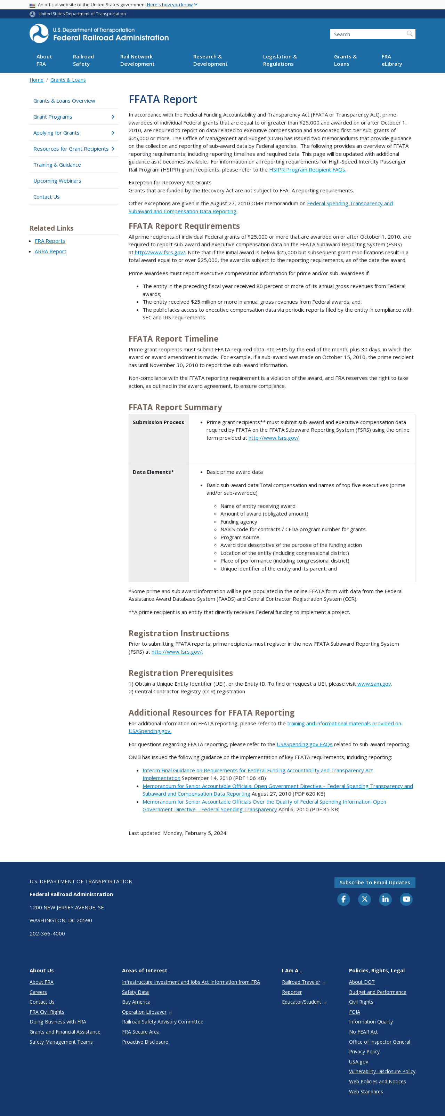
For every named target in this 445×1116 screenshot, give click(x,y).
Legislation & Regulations (280, 60)
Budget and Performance (377, 992)
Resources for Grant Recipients (73, 148)
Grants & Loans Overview (64, 100)
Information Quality (371, 1021)
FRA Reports (50, 240)
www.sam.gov (374, 683)
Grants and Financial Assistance (65, 1031)
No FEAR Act (363, 1031)
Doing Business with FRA (58, 1021)
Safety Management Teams (61, 1041)
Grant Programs (73, 116)
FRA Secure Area (141, 1031)
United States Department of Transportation (82, 14)
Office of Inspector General (379, 1041)
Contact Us (46, 196)
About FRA (44, 60)
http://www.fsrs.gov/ (274, 437)
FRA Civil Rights (47, 1012)
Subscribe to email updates (375, 882)
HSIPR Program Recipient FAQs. (307, 169)
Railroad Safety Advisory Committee (162, 1021)
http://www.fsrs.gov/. (160, 252)
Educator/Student (304, 1001)
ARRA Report (50, 251)
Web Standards (366, 1091)
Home (36, 80)
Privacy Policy (364, 1051)
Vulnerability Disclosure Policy (382, 1071)
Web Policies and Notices (377, 1081)
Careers (38, 992)
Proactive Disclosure (145, 1041)
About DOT (362, 982)
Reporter (292, 992)
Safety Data (135, 992)
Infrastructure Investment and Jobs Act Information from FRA (191, 982)
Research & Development (210, 60)
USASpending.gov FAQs (305, 744)
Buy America (136, 1001)
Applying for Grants (73, 132)
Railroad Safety (83, 60)
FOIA (354, 1012)
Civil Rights (361, 1001)
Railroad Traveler (304, 982)
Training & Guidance (57, 164)
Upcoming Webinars (57, 180)
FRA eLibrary (392, 60)
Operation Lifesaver (147, 1012)
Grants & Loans (345, 60)
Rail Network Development (137, 60)
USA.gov (358, 1061)
